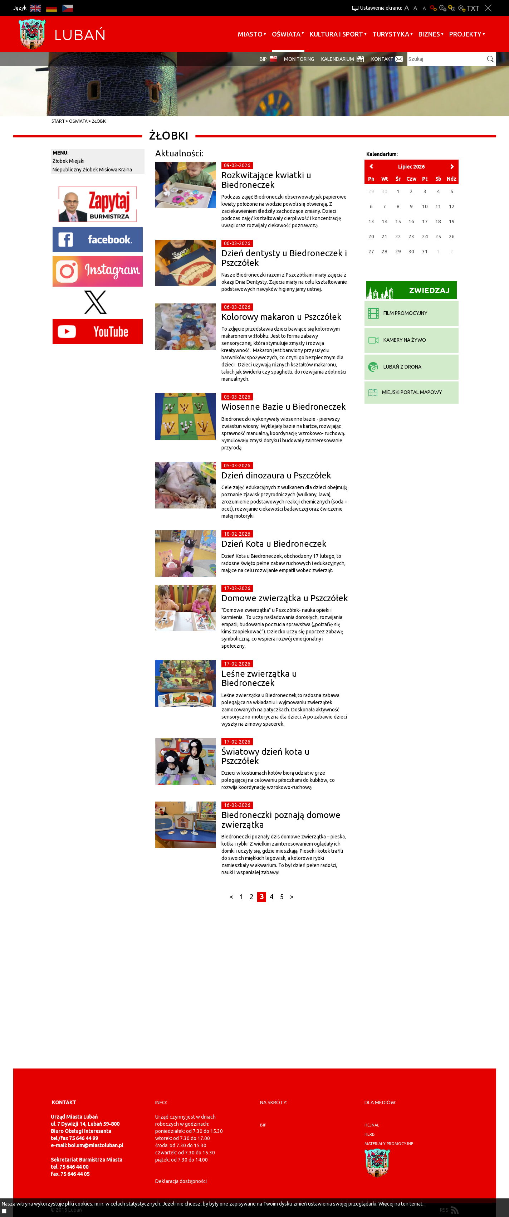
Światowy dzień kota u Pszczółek (265, 756)
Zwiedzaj (408, 292)
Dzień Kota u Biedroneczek (274, 544)
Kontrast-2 (461, 8)
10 (425, 206)
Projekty (465, 34)
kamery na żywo (397, 340)
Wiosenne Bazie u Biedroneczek (283, 407)
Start (58, 121)
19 (452, 221)
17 (425, 221)
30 (411, 251)
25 (438, 236)
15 (398, 221)
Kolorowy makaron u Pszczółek (281, 317)
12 (452, 206)
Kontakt (382, 59)
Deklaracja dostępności (181, 1181)
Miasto (250, 34)
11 (438, 206)
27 (371, 251)
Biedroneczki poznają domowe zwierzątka (281, 819)
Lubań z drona (394, 367)
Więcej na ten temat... (402, 1204)
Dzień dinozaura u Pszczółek (276, 475)
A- (424, 8)
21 (384, 236)
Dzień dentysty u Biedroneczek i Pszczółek (284, 257)
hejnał (371, 1125)
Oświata (286, 34)
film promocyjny (397, 313)
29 (398, 251)
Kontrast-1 (452, 8)
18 (438, 221)
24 (425, 236)
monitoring (299, 59)
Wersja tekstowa (473, 8)
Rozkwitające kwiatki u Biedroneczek (266, 179)
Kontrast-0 (442, 8)
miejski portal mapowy (405, 392)
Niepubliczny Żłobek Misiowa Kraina (92, 169)
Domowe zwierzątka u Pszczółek (284, 598)
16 (411, 221)
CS (68, 8)
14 (384, 221)
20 (371, 236)
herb (369, 1134)
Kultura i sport (336, 34)
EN (36, 8)
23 (411, 236)
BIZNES (429, 34)
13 (371, 221)
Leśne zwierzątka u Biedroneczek (259, 678)
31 (425, 251)
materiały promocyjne (388, 1143)
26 (452, 236)
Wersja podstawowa (433, 8)
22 (398, 236)
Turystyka (390, 34)
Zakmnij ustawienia (488, 8)
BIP (263, 59)
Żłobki (99, 121)
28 (384, 251)
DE (52, 8)
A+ (406, 8)
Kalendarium (337, 59)
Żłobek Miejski (68, 161)
